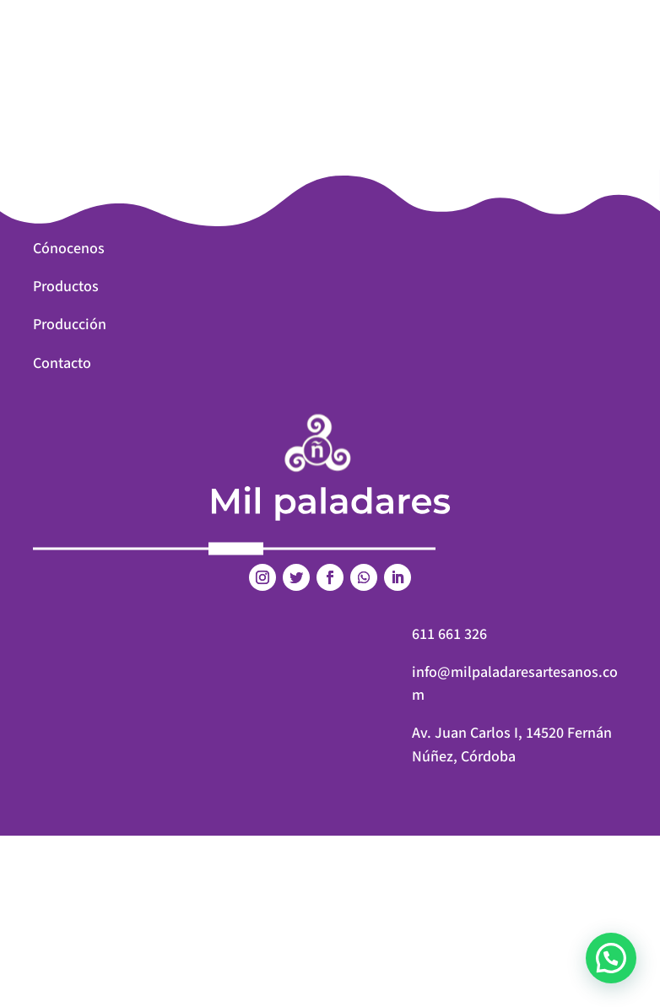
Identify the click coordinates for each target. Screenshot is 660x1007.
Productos (66, 286)
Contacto (62, 363)
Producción (69, 324)
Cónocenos (69, 248)
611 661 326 (449, 634)
